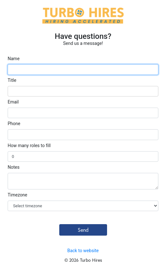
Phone (14, 123)
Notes (13, 167)
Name (13, 58)
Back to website (83, 250)
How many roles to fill (29, 145)
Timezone (17, 194)
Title (12, 80)
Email (13, 101)
